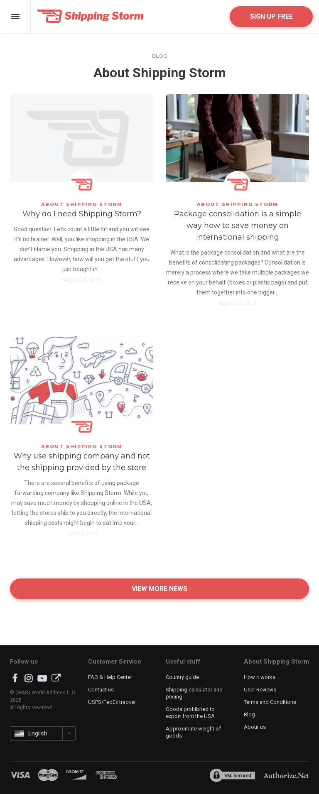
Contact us (101, 689)
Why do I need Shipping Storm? (81, 213)
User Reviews (260, 689)
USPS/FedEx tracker (112, 702)
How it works (259, 677)
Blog (159, 56)
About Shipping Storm (82, 204)
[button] (43, 733)
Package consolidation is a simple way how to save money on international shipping (237, 225)
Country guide (182, 677)
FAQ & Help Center (110, 677)
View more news (159, 589)
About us (255, 727)
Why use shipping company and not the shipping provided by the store (82, 461)
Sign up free (271, 16)
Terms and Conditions (270, 702)
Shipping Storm (90, 17)
